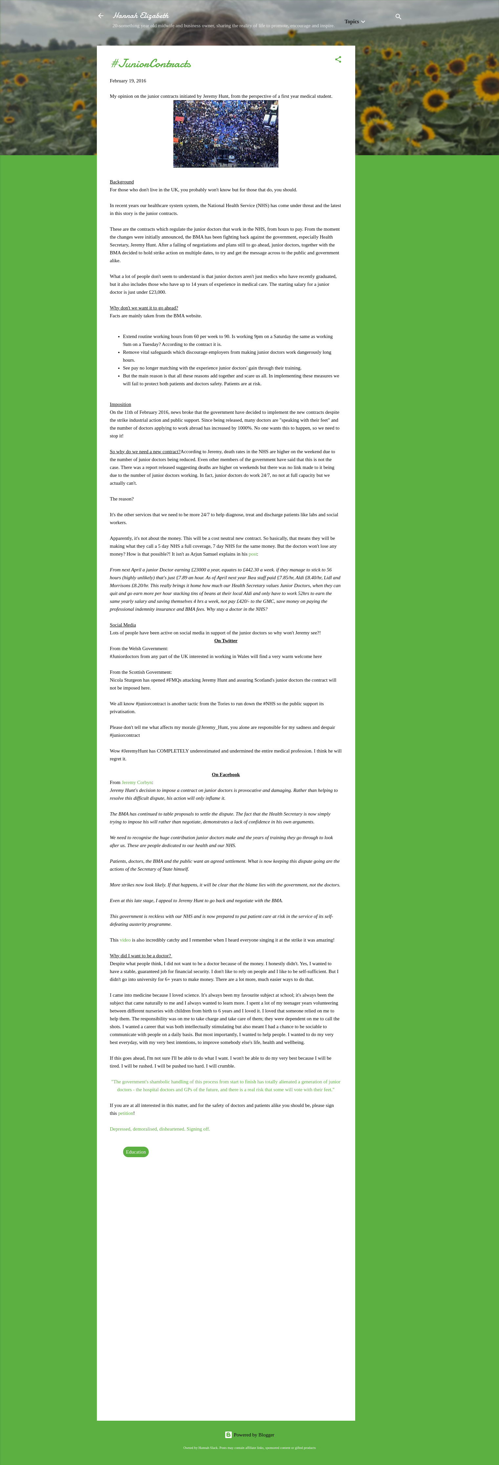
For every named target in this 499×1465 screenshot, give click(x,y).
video (126, 940)
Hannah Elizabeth (140, 15)
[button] (338, 60)
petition (125, 1113)
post (253, 554)
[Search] (398, 18)
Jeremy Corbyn (137, 782)
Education (136, 1152)
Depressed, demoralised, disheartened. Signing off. (160, 1129)
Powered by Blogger (249, 1434)
